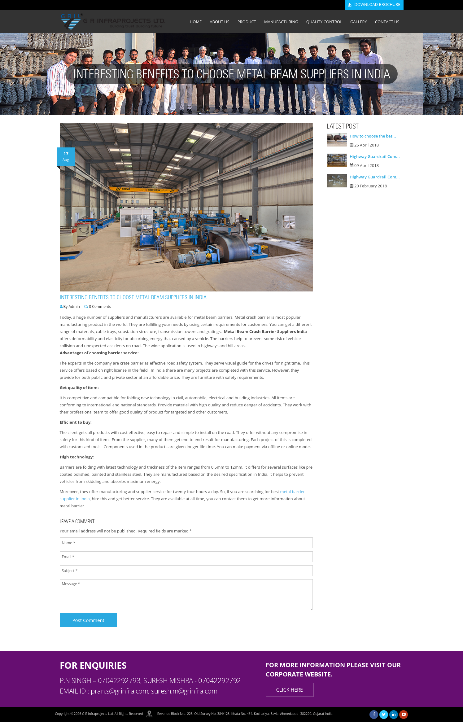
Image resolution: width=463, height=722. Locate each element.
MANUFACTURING (281, 21)
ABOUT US (219, 21)
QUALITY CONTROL (324, 21)
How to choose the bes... (373, 136)
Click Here (289, 689)
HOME (196, 21)
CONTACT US (387, 21)
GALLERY (358, 21)
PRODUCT (247, 21)
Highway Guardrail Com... (375, 156)
